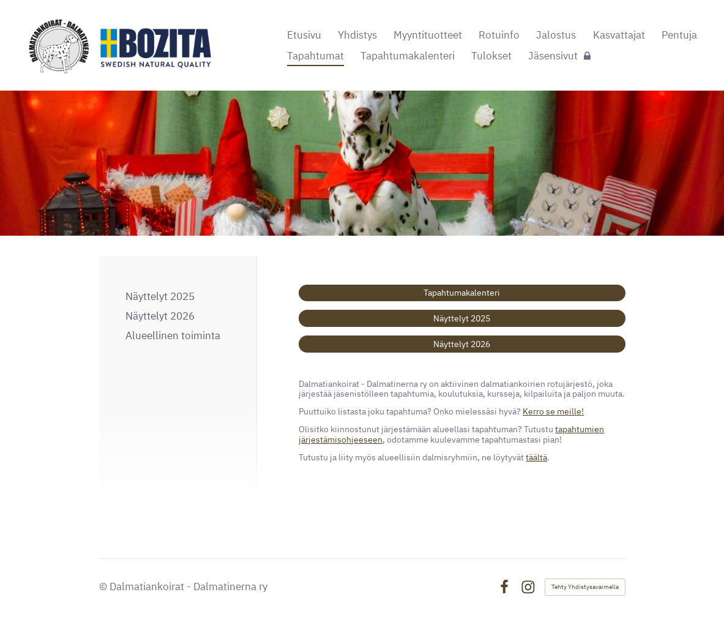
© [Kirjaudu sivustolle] (104, 586)
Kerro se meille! (553, 411)
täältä (536, 457)
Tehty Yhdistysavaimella (585, 587)
